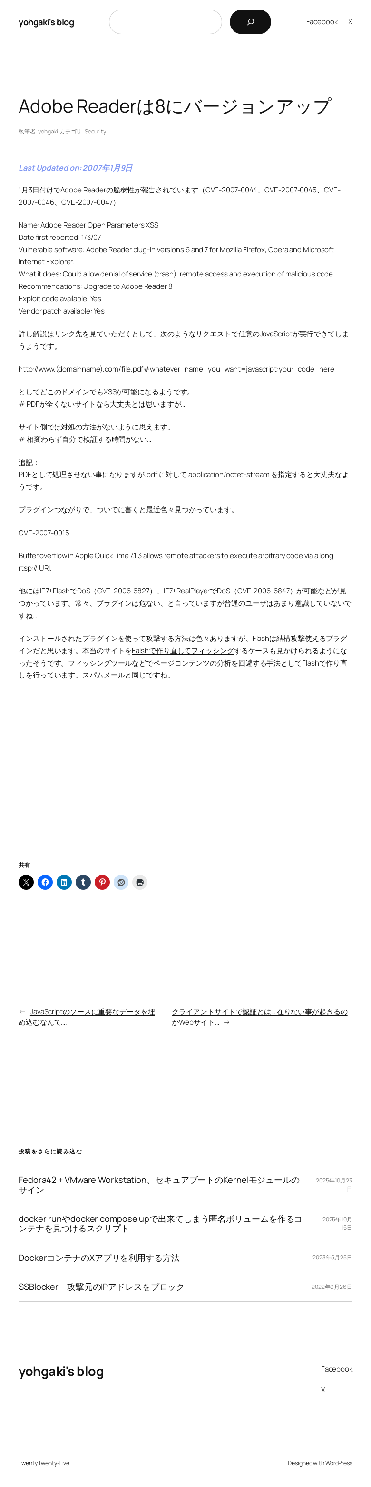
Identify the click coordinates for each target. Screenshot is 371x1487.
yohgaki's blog (46, 22)
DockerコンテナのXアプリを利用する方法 (99, 1257)
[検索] (250, 22)
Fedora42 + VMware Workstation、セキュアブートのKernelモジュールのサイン (159, 1184)
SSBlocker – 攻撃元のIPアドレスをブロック (102, 1286)
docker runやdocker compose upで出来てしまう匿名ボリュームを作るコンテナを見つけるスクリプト (161, 1223)
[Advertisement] (185, 782)
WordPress (338, 1463)
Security (95, 131)
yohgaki (48, 131)
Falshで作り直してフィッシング (183, 651)
